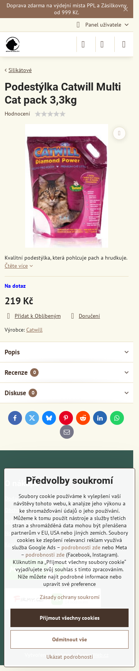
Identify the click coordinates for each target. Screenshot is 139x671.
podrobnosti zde (80, 547)
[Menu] (124, 44)
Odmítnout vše (69, 639)
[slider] (50, 114)
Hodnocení (17, 113)
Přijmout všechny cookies (70, 617)
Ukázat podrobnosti (69, 656)
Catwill (34, 329)
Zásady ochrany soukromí (70, 597)
